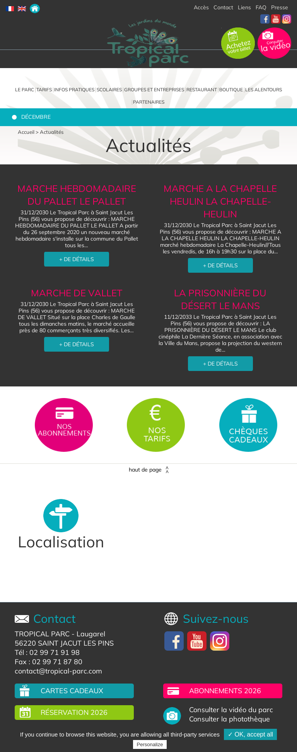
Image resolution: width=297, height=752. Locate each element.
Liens (244, 7)
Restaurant (201, 89)
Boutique (231, 89)
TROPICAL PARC (42, 633)
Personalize (150, 744)
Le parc (24, 89)
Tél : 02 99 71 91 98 (47, 652)
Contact (223, 7)
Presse (279, 7)
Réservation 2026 (74, 712)
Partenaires (148, 102)
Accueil (26, 132)
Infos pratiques (74, 89)
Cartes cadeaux (72, 690)
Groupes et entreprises (154, 89)
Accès (201, 7)
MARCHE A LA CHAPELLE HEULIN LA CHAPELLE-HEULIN (220, 201)
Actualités (51, 132)
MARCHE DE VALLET (77, 293)
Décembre (36, 116)
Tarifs (44, 89)
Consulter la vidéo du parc (231, 709)
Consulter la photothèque (229, 719)
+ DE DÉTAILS (76, 259)
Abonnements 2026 (225, 690)
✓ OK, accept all (250, 734)
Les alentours (263, 89)
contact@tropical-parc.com (58, 671)
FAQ (261, 7)
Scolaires (109, 89)
